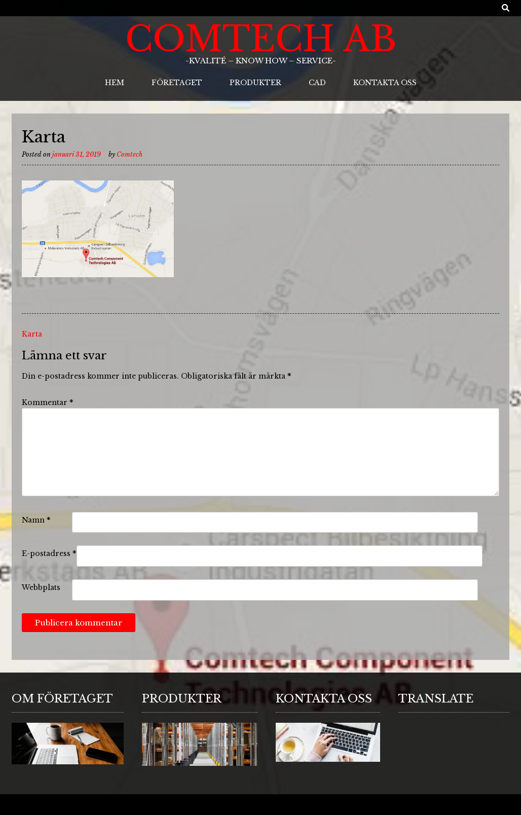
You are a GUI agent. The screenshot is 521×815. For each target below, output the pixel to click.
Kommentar (47, 402)
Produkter (255, 82)
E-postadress (49, 553)
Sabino (49, 805)
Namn (36, 520)
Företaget (177, 82)
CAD (317, 82)
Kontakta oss (385, 82)
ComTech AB (260, 39)
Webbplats (41, 587)
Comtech (129, 154)
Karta (32, 334)
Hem (114, 82)
